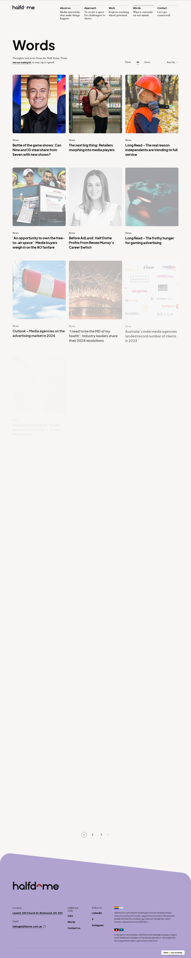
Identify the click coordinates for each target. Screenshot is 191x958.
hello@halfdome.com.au (27, 926)
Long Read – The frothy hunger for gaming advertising (149, 240)
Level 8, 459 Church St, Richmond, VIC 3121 (38, 913)
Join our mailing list (22, 62)
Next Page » (108, 834)
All (138, 62)
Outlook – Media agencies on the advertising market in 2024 (39, 334)
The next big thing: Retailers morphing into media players (92, 147)
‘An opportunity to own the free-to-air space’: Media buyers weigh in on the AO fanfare (39, 243)
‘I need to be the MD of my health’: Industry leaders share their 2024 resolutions (93, 337)
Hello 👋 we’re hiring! (172, 952)
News (147, 62)
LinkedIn (97, 913)
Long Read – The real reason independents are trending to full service (151, 150)
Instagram (98, 925)
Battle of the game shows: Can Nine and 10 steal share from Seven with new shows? (37, 150)
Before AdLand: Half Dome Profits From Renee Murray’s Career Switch (91, 243)
